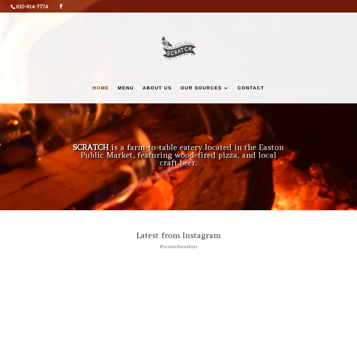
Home (101, 88)
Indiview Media (104, 336)
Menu (126, 88)
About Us (157, 88)
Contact (251, 88)
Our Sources (201, 88)
